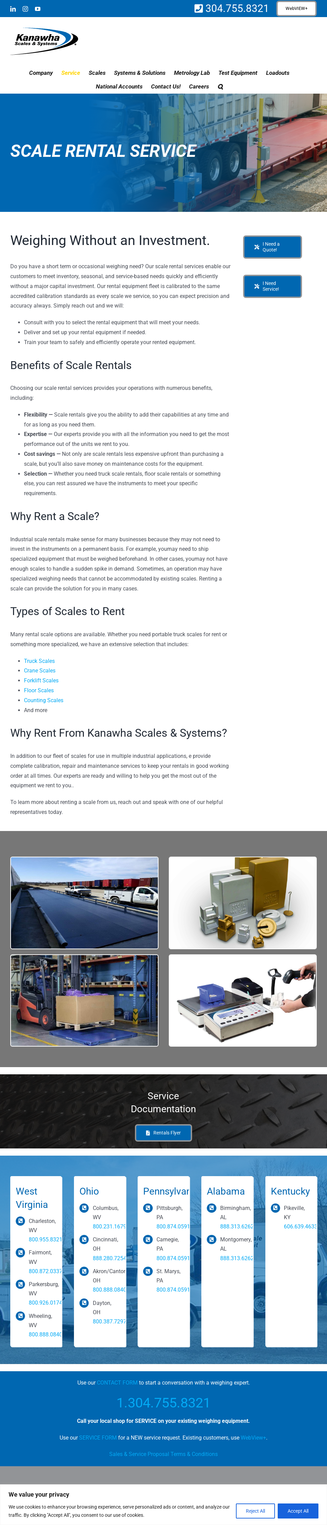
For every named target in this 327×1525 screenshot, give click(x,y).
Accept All (298, 1511)
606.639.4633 (300, 1226)
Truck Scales (39, 661)
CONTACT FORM (117, 1382)
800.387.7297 (109, 1321)
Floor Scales (39, 690)
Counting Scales (43, 700)
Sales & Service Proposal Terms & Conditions (163, 1454)
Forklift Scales (41, 680)
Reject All (255, 1511)
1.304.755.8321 (163, 1403)
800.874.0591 (173, 1226)
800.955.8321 (45, 1239)
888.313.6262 (237, 1226)
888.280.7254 (109, 1258)
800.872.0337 (45, 1271)
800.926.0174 (45, 1302)
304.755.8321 (236, 8)
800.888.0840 (45, 1334)
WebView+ (253, 1437)
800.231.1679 (109, 1226)
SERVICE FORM (98, 1437)
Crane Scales (39, 670)
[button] (220, 86)
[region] (163, 1504)
